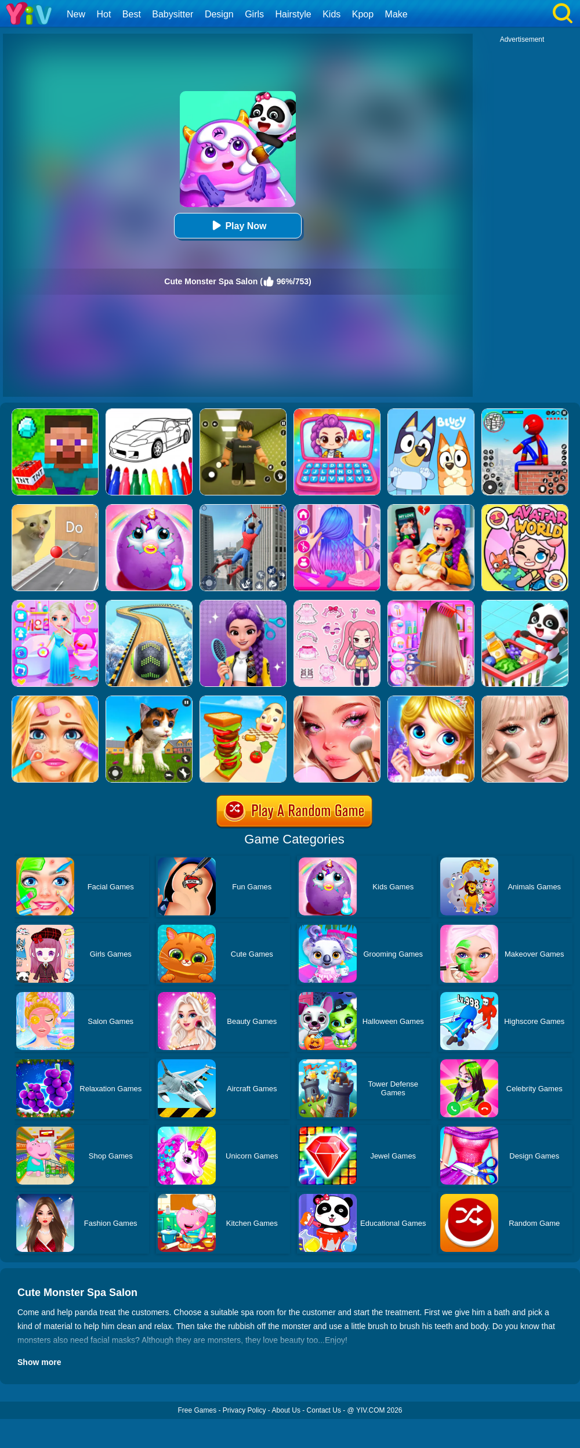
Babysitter (172, 14)
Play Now (237, 225)
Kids (331, 14)
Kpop (363, 14)
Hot (103, 14)
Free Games (196, 1410)
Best (131, 14)
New (76, 14)
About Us (286, 1410)
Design (219, 14)
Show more (39, 1362)
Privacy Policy (244, 1410)
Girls (254, 14)
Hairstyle (293, 14)
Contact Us (324, 1410)
